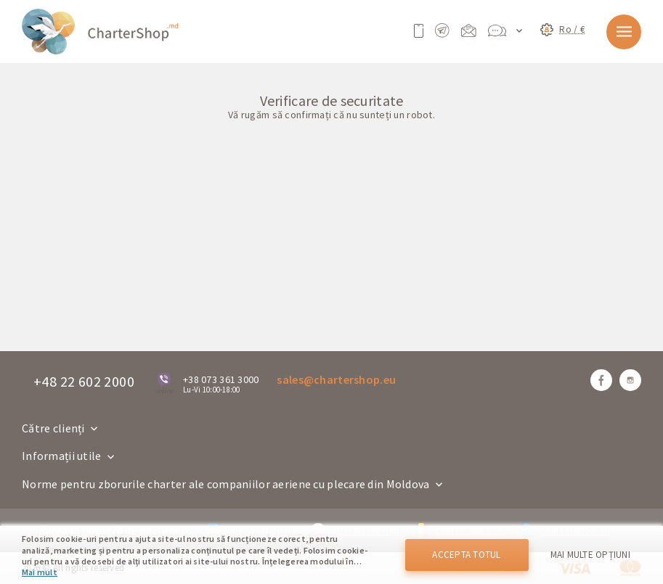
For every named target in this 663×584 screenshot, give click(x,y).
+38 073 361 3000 (221, 379)
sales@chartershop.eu (336, 379)
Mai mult (39, 572)
